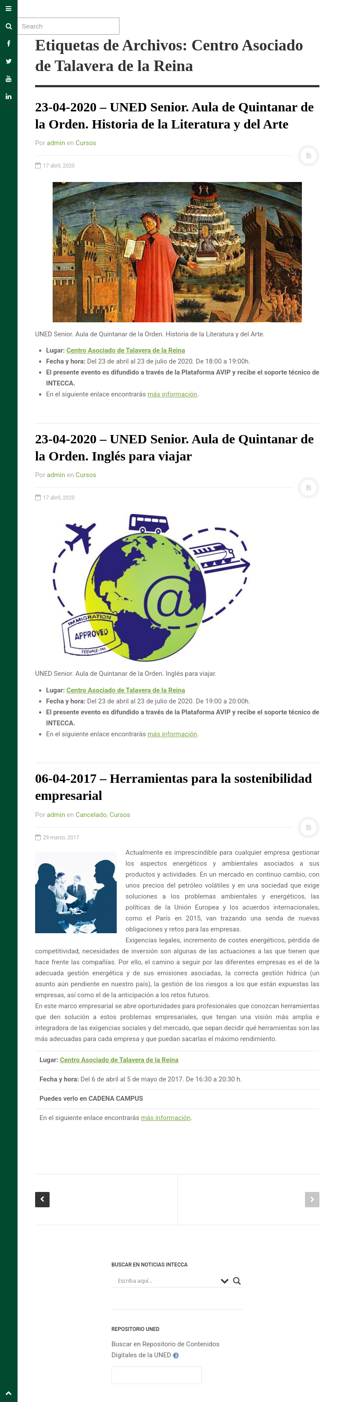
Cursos (85, 143)
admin (56, 143)
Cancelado (91, 815)
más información (172, 394)
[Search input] (167, 1281)
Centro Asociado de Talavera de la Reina (125, 350)
